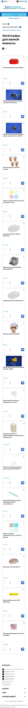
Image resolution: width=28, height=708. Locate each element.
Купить (22, 83)
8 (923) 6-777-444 (9, 671)
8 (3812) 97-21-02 (9, 674)
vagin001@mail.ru (9, 676)
